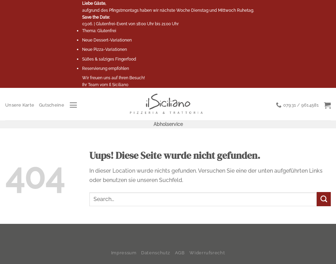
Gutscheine (51, 105)
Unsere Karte (19, 105)
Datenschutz (155, 252)
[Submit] (324, 199)
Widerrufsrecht (207, 252)
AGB (180, 252)
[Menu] (73, 105)
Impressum (124, 252)
